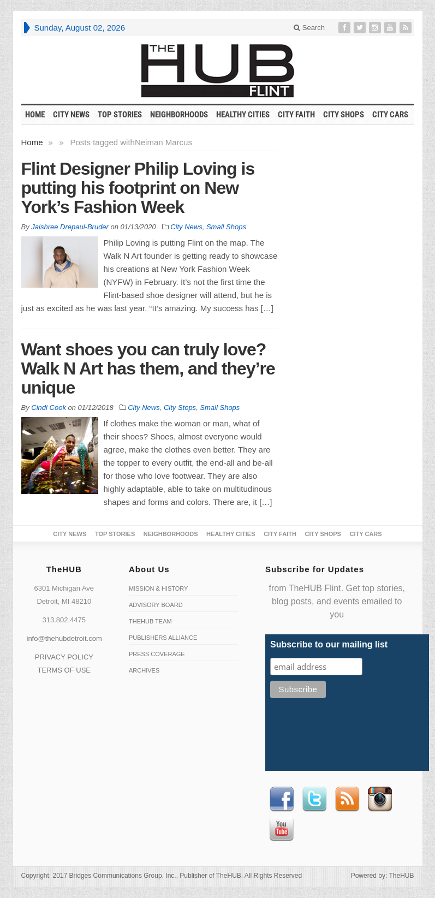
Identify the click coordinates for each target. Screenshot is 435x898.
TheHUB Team (150, 621)
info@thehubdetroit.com (64, 638)
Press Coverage (157, 654)
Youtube (282, 829)
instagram (380, 799)
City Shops (343, 115)
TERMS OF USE (64, 670)
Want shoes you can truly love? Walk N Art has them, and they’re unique (148, 368)
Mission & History (158, 588)
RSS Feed (347, 799)
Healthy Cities (243, 115)
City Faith (296, 115)
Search (309, 27)
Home (32, 142)
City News (71, 115)
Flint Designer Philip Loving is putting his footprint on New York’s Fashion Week (138, 188)
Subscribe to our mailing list (329, 644)
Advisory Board (156, 605)
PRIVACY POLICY (64, 657)
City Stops (180, 407)
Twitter (314, 799)
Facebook (282, 799)
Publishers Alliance (163, 637)
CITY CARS (390, 115)
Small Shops (226, 227)
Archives (144, 670)
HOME (35, 115)
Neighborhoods (179, 115)
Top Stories (120, 115)
